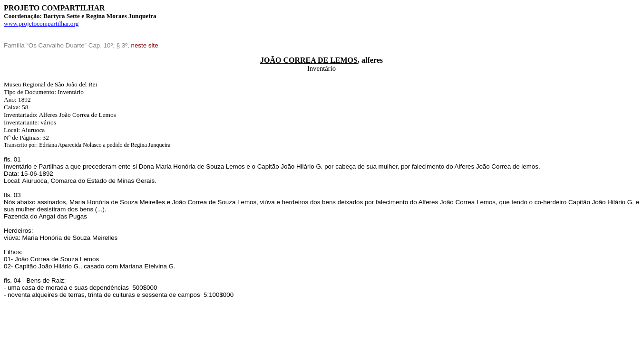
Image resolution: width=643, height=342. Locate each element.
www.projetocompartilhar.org (41, 23)
